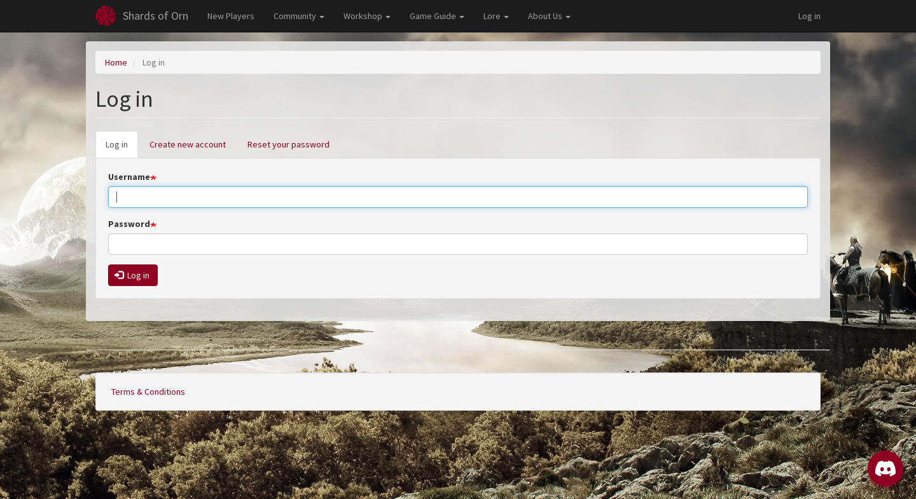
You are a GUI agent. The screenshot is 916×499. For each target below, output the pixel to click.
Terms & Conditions (148, 391)
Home (116, 62)
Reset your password (288, 144)
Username (129, 176)
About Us (549, 16)
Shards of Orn (155, 15)
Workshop (367, 16)
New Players (230, 16)
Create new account (187, 144)
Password (129, 223)
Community (299, 16)
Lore (496, 16)
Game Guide (437, 16)
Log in (809, 16)
